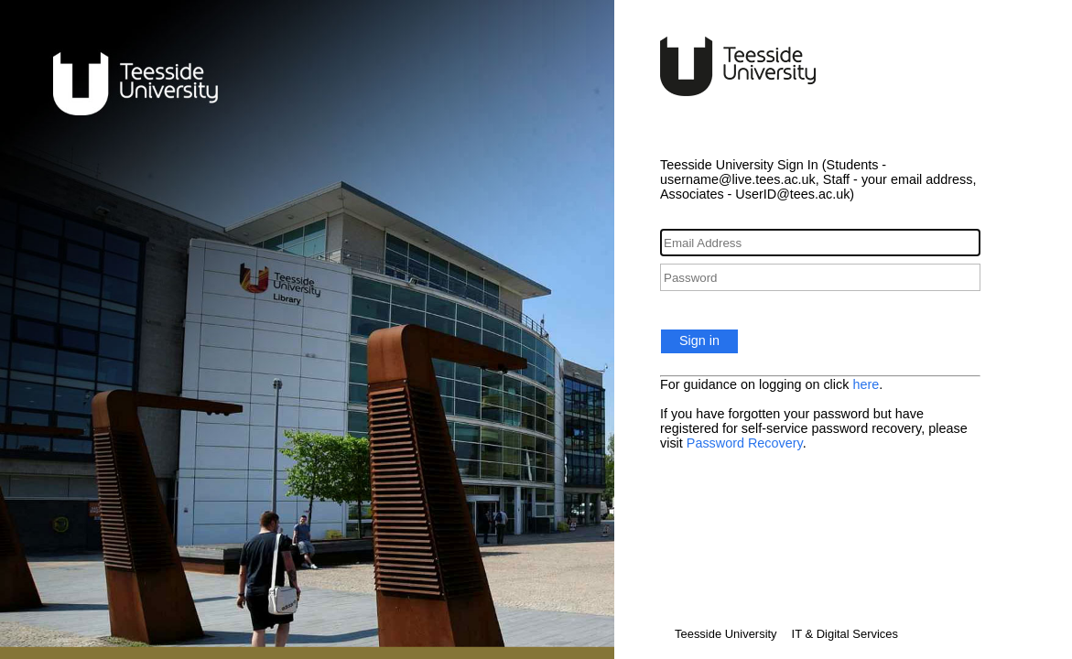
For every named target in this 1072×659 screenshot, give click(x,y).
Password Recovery (745, 443)
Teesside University (726, 634)
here (865, 384)
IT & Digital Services (845, 634)
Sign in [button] (699, 340)
